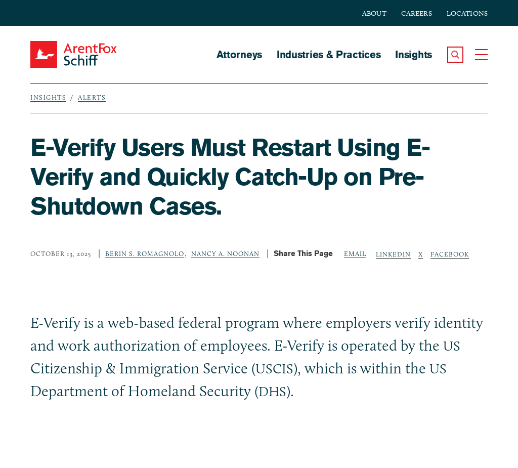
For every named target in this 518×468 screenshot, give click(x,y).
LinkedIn (393, 254)
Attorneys (239, 54)
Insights (413, 54)
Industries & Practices (328, 54)
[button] (455, 55)
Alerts (92, 97)
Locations (467, 13)
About (374, 13)
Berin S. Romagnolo (144, 253)
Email (355, 253)
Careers (416, 13)
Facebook (449, 254)
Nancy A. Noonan (225, 253)
